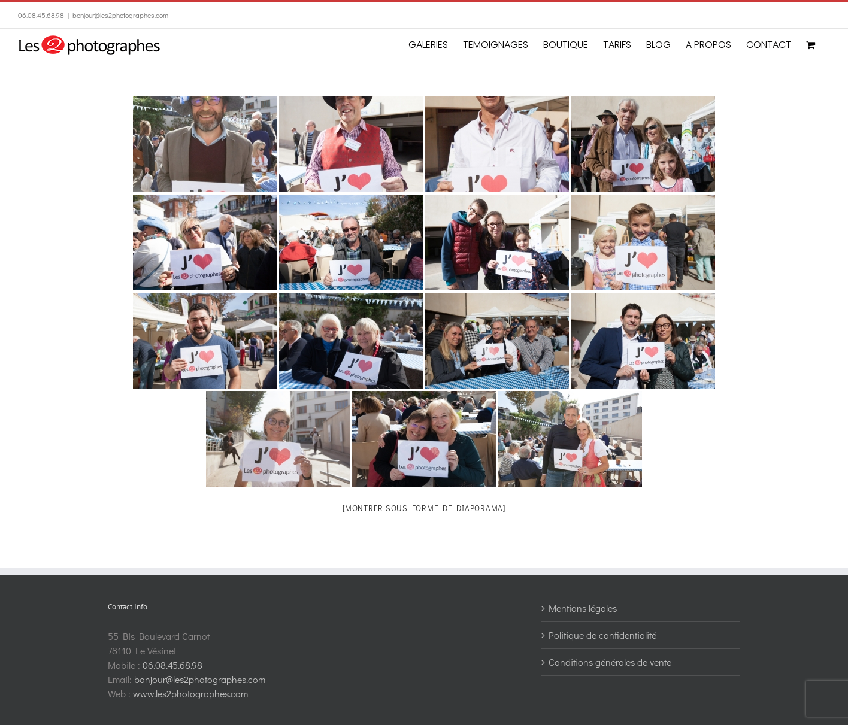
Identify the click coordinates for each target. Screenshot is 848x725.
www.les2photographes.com (190, 693)
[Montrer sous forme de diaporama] (424, 508)
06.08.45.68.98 (41, 15)
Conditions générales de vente (610, 662)
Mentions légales (583, 608)
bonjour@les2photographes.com (120, 15)
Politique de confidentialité (602, 635)
